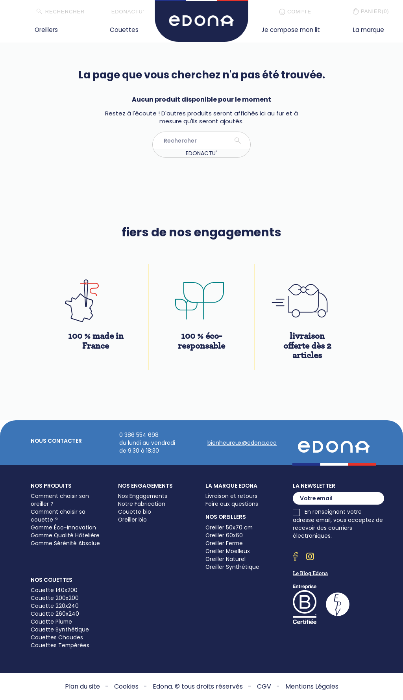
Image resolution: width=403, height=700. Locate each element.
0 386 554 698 (139, 435)
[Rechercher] (72, 12)
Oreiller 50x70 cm (229, 527)
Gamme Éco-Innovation (63, 527)
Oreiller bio (132, 520)
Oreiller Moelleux (227, 551)
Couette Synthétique (60, 629)
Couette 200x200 (55, 598)
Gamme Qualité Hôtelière (65, 535)
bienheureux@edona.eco (242, 443)
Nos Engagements (142, 496)
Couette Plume (51, 622)
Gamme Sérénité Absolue (65, 543)
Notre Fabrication (141, 504)
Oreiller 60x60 (224, 535)
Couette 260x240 (55, 614)
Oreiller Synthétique (232, 567)
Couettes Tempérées (60, 645)
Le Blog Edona (310, 573)
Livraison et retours (231, 496)
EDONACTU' (127, 12)
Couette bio (134, 512)
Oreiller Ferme (224, 543)
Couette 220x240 (55, 606)
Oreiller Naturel (225, 559)
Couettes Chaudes (57, 637)
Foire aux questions (231, 504)
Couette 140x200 (54, 590)
